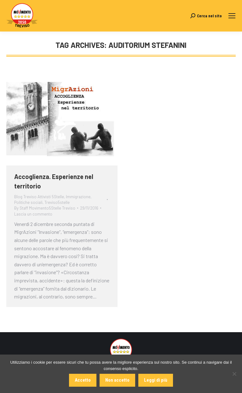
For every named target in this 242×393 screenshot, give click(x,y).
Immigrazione (78, 196)
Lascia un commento (33, 214)
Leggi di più (155, 380)
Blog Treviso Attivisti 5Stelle (39, 196)
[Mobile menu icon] (232, 16)
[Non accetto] (234, 374)
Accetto (83, 380)
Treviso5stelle (57, 202)
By (44, 208)
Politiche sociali (28, 202)
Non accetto (117, 380)
